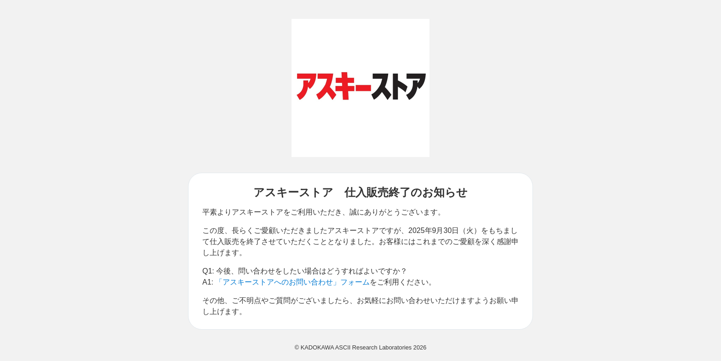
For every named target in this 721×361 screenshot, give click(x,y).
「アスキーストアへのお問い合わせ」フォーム (292, 282)
